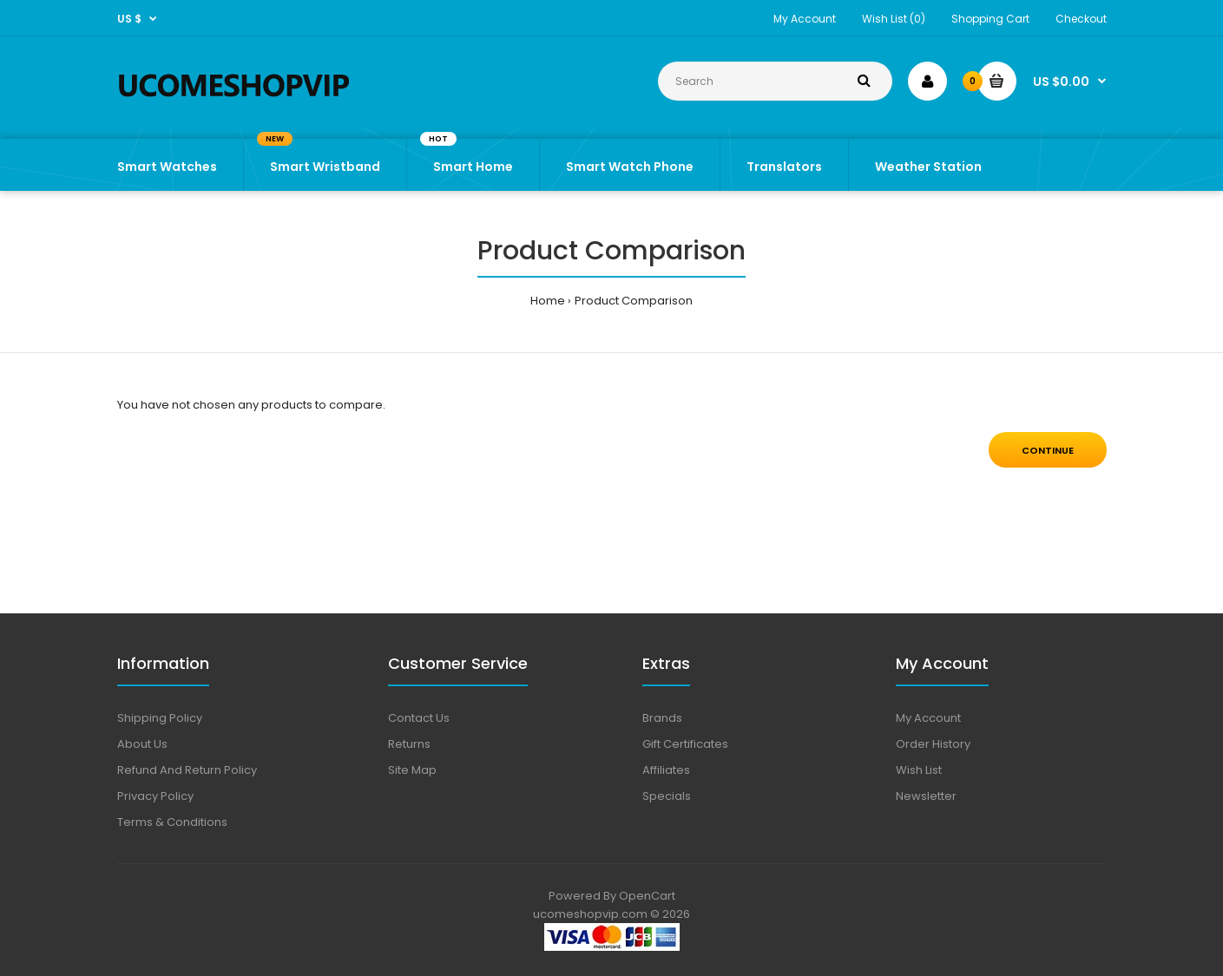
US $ (129, 18)
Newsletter (926, 796)
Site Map (412, 770)
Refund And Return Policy (187, 770)
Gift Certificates (685, 744)
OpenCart (647, 896)
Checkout (1081, 18)
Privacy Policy (155, 796)
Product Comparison (634, 300)
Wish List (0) (893, 18)
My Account (804, 18)
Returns (409, 744)
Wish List (919, 770)
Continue (1048, 450)
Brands (662, 718)
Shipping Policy (159, 718)
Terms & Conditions (172, 822)
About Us (142, 744)
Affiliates (666, 770)
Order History (933, 744)
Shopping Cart (990, 18)
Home (547, 300)
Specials (666, 796)
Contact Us (419, 718)
